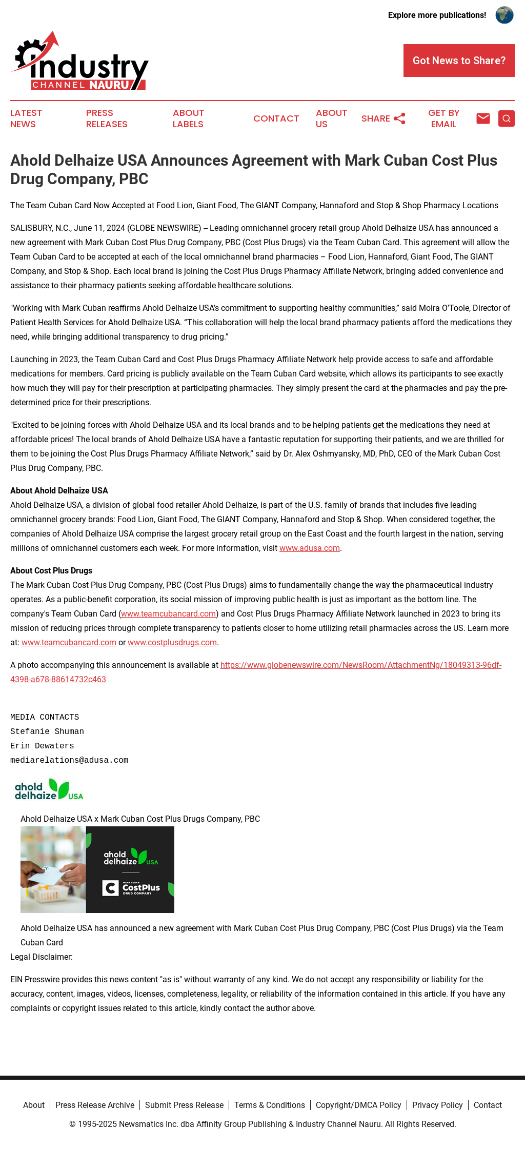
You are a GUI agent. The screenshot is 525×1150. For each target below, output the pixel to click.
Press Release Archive (94, 1105)
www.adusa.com (309, 548)
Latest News (26, 118)
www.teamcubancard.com (168, 614)
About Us (332, 118)
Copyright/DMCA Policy (358, 1105)
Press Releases (107, 118)
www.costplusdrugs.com (172, 642)
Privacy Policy (437, 1105)
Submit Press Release (184, 1105)
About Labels (189, 118)
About (34, 1105)
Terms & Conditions (269, 1105)
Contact (276, 118)
